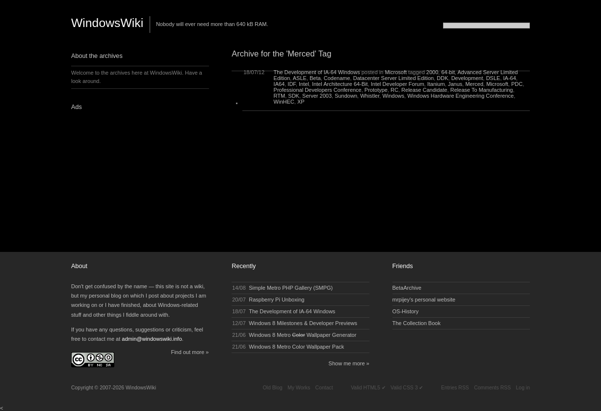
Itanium (436, 84)
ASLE (300, 78)
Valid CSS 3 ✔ (407, 387)
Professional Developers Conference (318, 90)
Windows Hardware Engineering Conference (460, 96)
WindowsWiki (107, 22)
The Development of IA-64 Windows (317, 72)
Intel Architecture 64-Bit (340, 84)
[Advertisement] (132, 178)
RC (394, 90)
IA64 (279, 84)
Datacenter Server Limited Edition (393, 78)
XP (301, 102)
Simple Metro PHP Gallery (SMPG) (291, 288)
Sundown (346, 96)
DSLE (493, 78)
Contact (324, 387)
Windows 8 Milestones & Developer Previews (303, 323)
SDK (293, 96)
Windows (393, 96)
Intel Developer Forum (397, 84)
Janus (455, 84)
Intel (304, 84)
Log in (523, 387)
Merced (474, 84)
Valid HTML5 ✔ (368, 387)
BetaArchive (406, 288)
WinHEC (284, 102)
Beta (315, 78)
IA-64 (509, 78)
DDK (442, 78)
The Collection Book (416, 323)
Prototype (376, 90)
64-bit (448, 72)
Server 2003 (317, 96)
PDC (517, 84)
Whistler (369, 96)
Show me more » (349, 363)
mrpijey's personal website (424, 299)
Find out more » (190, 352)
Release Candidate (424, 90)
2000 (432, 72)
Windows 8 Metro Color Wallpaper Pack (296, 347)
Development (467, 78)
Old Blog (272, 387)
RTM (280, 96)
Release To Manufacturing (481, 90)
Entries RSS (455, 387)
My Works (298, 387)
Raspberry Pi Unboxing (276, 299)
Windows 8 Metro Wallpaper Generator (302, 335)
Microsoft (396, 72)
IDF (291, 84)
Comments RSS (492, 387)
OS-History (405, 311)
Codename (337, 78)
